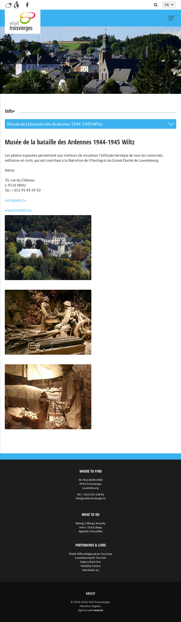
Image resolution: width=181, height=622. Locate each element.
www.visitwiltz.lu (18, 210)
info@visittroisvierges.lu (90, 498)
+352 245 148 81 (93, 494)
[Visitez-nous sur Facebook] (27, 5)
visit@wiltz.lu (15, 200)
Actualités (96, 531)
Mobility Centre (90, 566)
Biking (80, 523)
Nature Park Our (90, 562)
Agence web (85, 610)
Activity (100, 523)
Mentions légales (90, 606)
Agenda (83, 531)
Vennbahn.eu (90, 570)
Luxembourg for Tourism (90, 557)
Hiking (90, 523)
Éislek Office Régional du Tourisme (90, 554)
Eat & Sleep (95, 527)
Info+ (82, 527)
